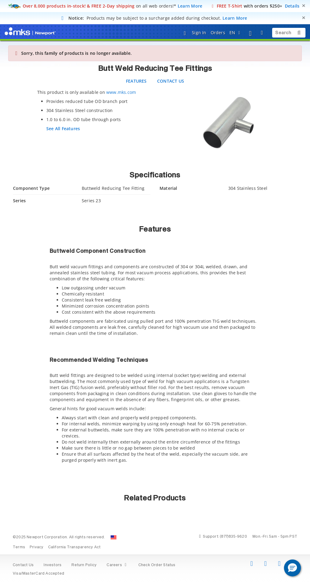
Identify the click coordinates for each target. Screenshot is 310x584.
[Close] (303, 5)
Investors (52, 565)
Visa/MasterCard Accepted (38, 574)
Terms (19, 547)
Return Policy (84, 565)
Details (292, 6)
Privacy (36, 547)
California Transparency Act (74, 547)
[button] (292, 567)
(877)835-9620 (233, 537)
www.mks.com (121, 92)
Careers (117, 565)
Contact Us (23, 565)
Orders (218, 32)
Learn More (190, 6)
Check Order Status (157, 565)
